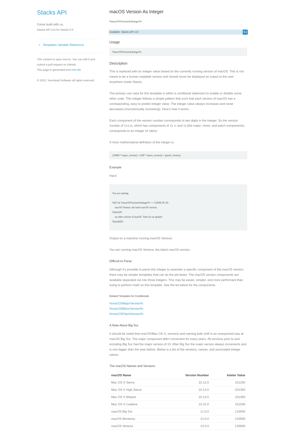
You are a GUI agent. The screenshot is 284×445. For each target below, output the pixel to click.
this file (76, 69)
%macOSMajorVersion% (126, 303)
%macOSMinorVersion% (126, 308)
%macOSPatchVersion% (126, 314)
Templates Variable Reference (63, 45)
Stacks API (52, 12)
